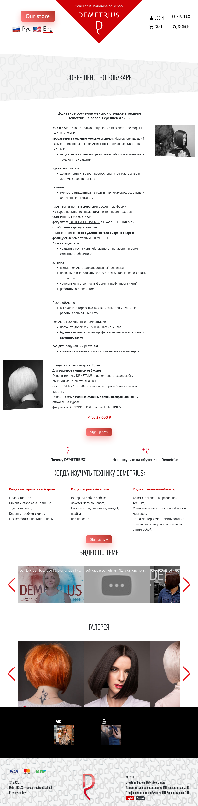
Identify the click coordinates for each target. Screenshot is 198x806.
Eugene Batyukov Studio (151, 782)
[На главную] (99, 21)
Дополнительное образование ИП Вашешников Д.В (157, 787)
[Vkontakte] (64, 735)
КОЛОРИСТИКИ (81, 407)
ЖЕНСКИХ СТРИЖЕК (84, 222)
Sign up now (99, 432)
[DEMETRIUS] (88, 787)
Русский (140, 798)
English (130, 798)
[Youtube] (111, 735)
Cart (155, 26)
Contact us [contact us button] (178, 16)
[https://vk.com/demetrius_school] (58, 720)
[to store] (38, 16)
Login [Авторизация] (155, 18)
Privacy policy (17, 792)
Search (178, 26)
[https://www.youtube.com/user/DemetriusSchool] (104, 720)
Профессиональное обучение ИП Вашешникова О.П (157, 792)
